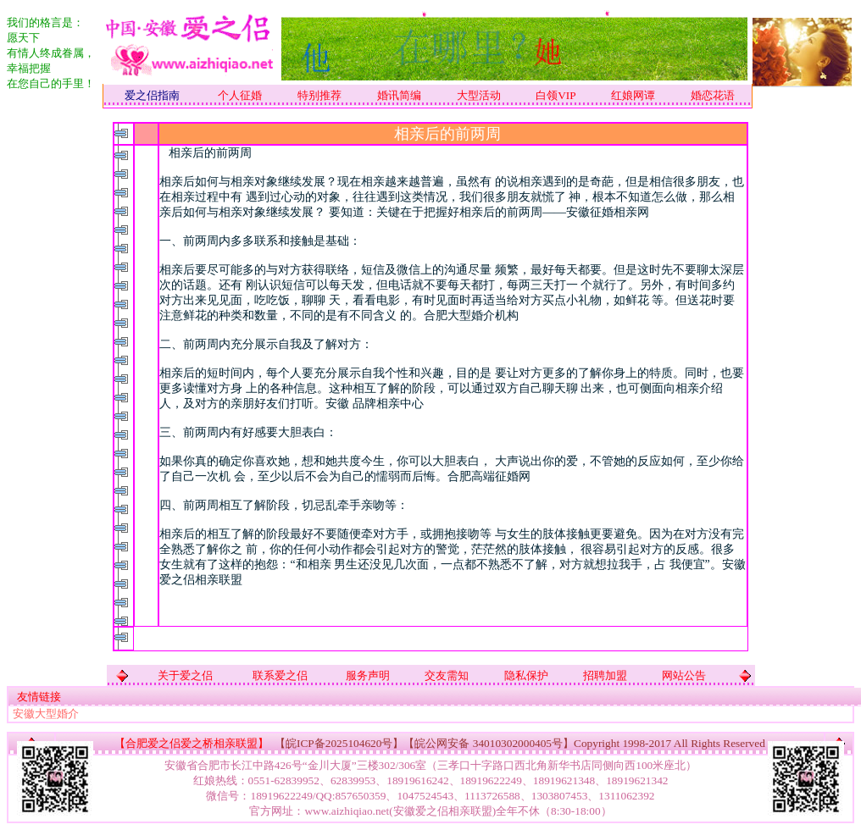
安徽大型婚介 (46, 713)
